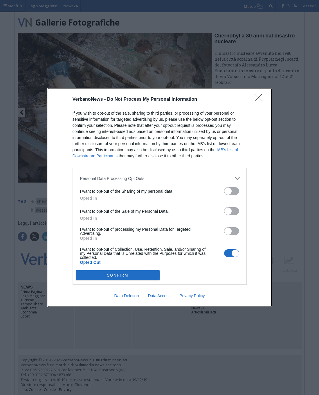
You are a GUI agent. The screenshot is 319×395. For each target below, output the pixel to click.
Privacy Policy (192, 295)
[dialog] (159, 197)
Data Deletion (126, 295)
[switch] (231, 191)
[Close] (260, 99)
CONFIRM (118, 275)
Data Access (159, 295)
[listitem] (159, 178)
